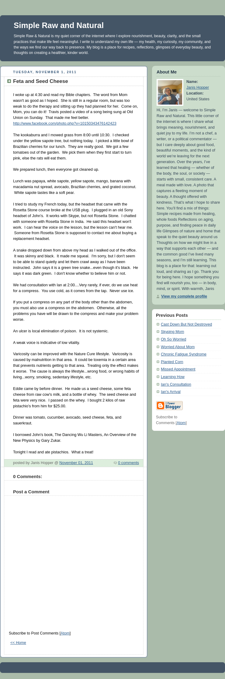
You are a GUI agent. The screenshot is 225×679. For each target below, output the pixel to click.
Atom (65, 633)
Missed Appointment (178, 369)
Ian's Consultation (176, 384)
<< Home (18, 643)
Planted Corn (172, 362)
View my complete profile (184, 296)
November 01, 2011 (76, 463)
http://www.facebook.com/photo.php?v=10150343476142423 (64, 123)
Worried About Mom (178, 347)
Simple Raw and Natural (59, 25)
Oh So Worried (173, 339)
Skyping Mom (172, 332)
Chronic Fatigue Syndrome (183, 354)
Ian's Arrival (171, 392)
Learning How (173, 377)
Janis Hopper (197, 87)
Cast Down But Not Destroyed (186, 324)
